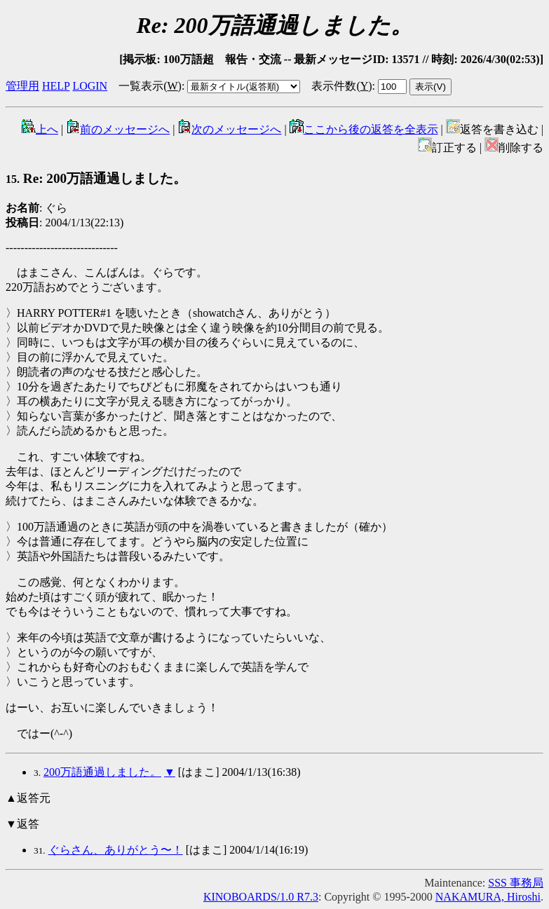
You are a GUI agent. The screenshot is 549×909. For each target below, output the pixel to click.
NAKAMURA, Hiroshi (488, 897)
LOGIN (89, 86)
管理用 (22, 86)
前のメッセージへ (118, 129)
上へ (40, 129)
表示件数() (341, 86)
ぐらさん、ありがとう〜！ (115, 850)
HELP (55, 86)
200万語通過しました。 (102, 772)
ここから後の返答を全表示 (364, 129)
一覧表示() (150, 86)
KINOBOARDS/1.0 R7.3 (260, 897)
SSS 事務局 (515, 883)
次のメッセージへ (229, 129)
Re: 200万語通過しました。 (96, 178)
